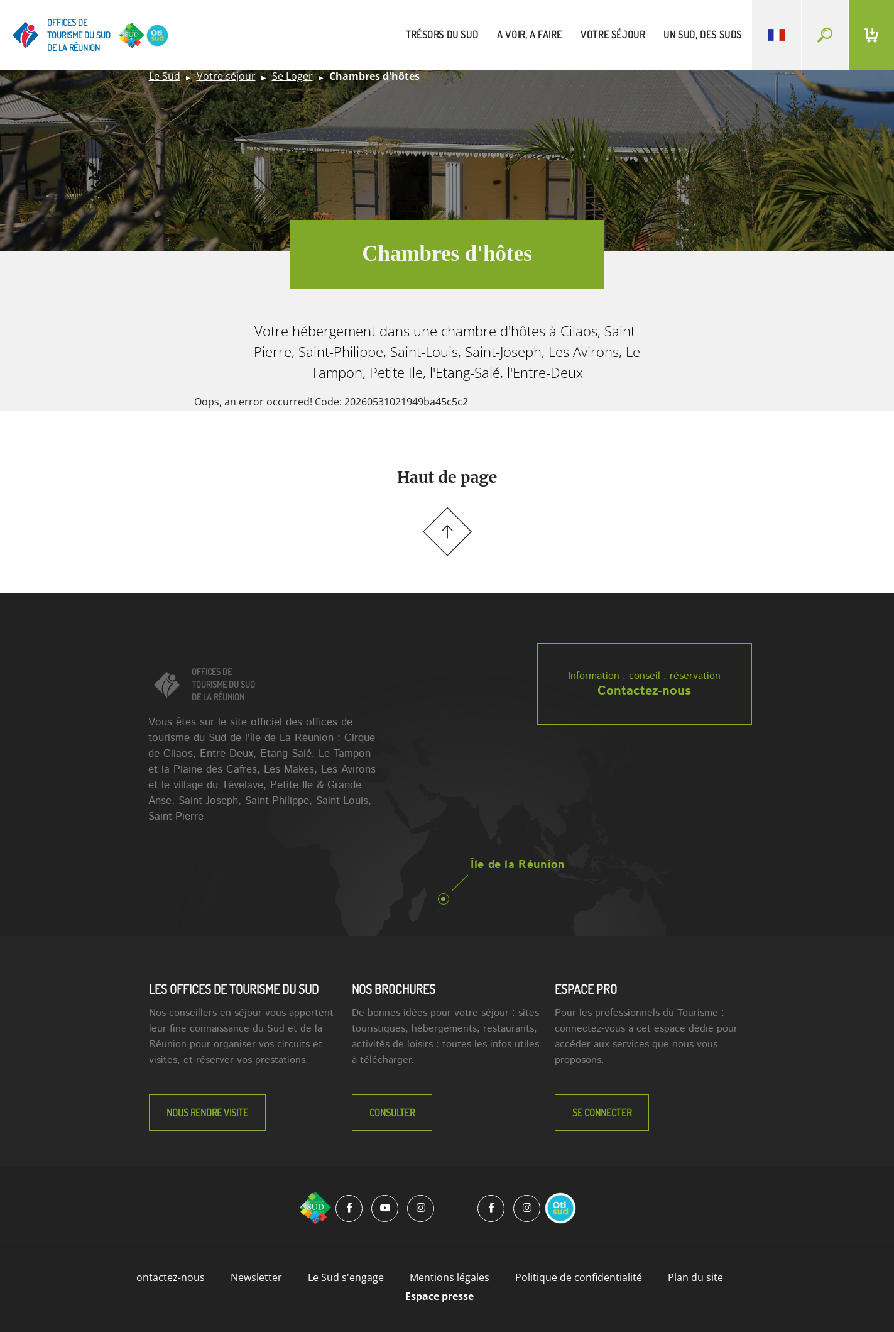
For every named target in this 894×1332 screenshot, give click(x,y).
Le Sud (164, 76)
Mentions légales (449, 1277)
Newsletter (256, 1277)
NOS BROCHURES (393, 989)
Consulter (392, 1112)
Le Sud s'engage (346, 1277)
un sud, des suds (702, 34)
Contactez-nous (644, 691)
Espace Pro (586, 989)
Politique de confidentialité (578, 1277)
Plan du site (695, 1277)
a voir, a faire (529, 34)
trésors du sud (442, 34)
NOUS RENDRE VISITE (207, 1112)
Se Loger (292, 76)
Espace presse (439, 1296)
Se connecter (601, 1112)
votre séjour (613, 34)
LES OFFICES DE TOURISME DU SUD (234, 989)
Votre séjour (226, 76)
